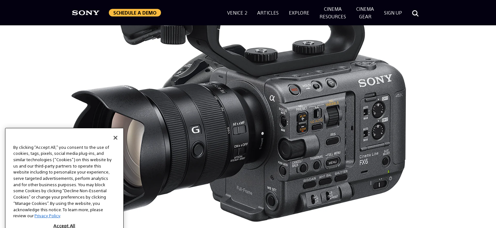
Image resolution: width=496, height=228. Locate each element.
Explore (299, 13)
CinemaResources (332, 12)
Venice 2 (237, 13)
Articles (268, 13)
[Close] (115, 144)
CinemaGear (365, 12)
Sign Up (393, 13)
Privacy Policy (47, 222)
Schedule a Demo (135, 13)
